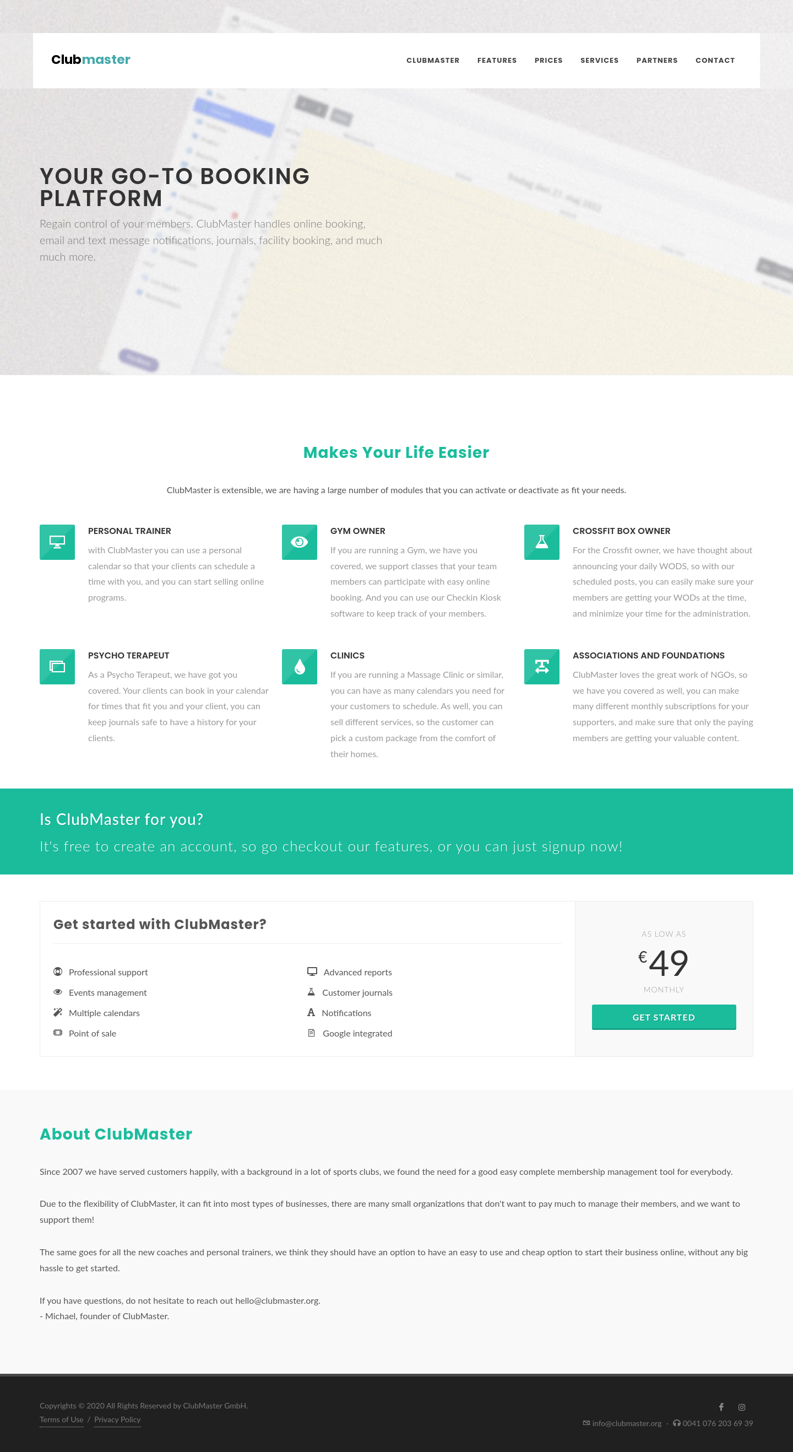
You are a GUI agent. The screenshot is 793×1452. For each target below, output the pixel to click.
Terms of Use (62, 1419)
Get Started (664, 1017)
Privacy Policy (117, 1419)
